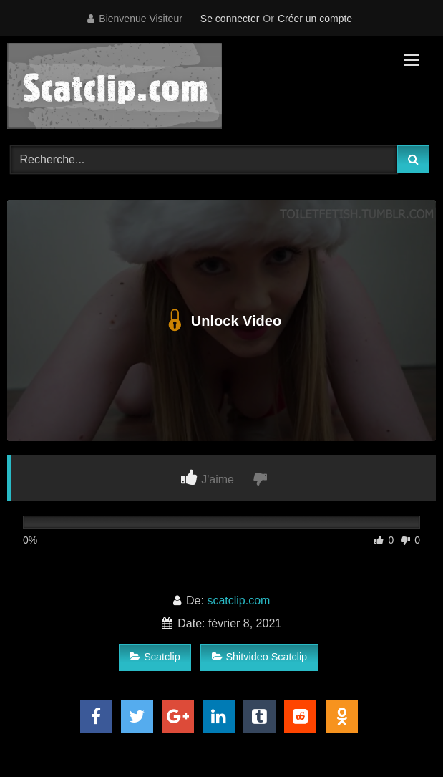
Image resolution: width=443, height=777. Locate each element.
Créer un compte (315, 18)
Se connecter (230, 18)
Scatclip (155, 656)
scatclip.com (238, 600)
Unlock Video (221, 321)
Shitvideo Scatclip (260, 656)
